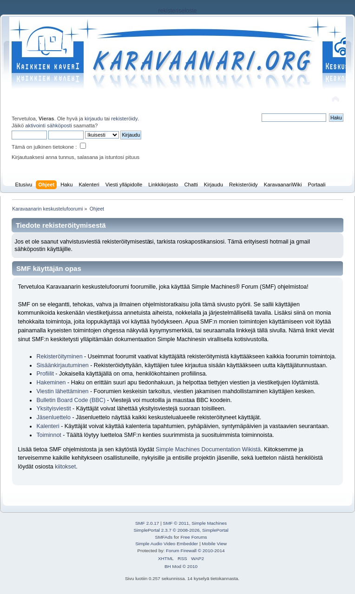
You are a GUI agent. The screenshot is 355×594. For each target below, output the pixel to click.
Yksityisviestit (53, 408)
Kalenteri (47, 426)
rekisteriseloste (177, 10)
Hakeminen (51, 382)
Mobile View (214, 543)
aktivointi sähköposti (48, 125)
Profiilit (44, 373)
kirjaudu (94, 118)
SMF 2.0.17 (147, 523)
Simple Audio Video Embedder (166, 543)
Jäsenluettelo (53, 417)
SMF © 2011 (176, 523)
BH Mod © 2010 (180, 566)
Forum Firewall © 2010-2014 (195, 550)
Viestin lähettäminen (62, 391)
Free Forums (193, 537)
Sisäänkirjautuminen (62, 365)
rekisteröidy (124, 118)
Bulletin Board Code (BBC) (71, 400)
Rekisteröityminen (59, 356)
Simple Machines (209, 523)
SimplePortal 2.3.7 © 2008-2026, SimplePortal (180, 530)
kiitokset (65, 466)
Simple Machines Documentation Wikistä (208, 449)
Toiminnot (48, 435)
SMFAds (164, 537)
